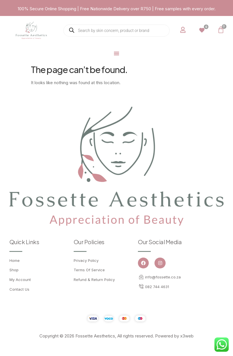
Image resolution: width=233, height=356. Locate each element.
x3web (187, 336)
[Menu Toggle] (116, 53)
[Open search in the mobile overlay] (116, 30)
